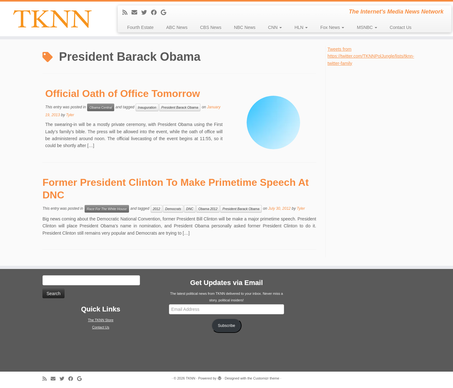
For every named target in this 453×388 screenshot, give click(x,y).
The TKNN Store (100, 320)
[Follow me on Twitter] (146, 12)
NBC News (244, 27)
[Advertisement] (374, 161)
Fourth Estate (140, 27)
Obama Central (100, 107)
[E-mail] (136, 12)
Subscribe (226, 325)
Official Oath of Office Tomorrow (122, 93)
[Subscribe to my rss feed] (126, 12)
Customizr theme (266, 378)
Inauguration (147, 107)
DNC (189, 209)
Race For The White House (107, 209)
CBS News (210, 27)
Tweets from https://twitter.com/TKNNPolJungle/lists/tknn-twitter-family (370, 56)
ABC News (176, 27)
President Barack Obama (179, 107)
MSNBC (367, 27)
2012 (156, 209)
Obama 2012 (208, 209)
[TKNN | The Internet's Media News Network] (52, 19)
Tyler (70, 115)
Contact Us (400, 27)
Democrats (173, 209)
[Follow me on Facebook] (156, 12)
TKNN (190, 378)
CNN (275, 27)
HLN (301, 27)
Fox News (332, 27)
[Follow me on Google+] (165, 12)
